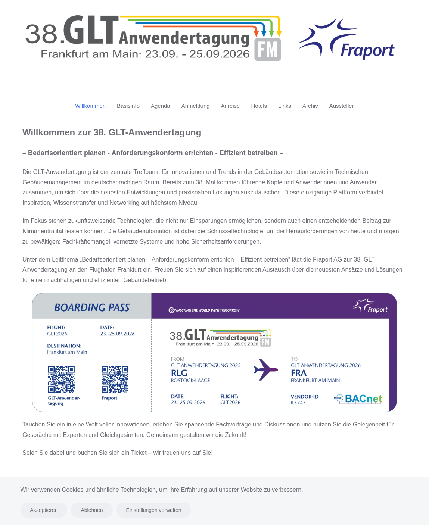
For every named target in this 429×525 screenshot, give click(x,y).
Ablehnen (92, 510)
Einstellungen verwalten (153, 510)
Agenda (160, 106)
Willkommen (90, 106)
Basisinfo (128, 106)
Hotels (259, 106)
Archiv (310, 106)
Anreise (230, 106)
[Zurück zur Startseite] (214, 43)
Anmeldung (195, 106)
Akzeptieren (44, 510)
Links (284, 106)
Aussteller (341, 106)
